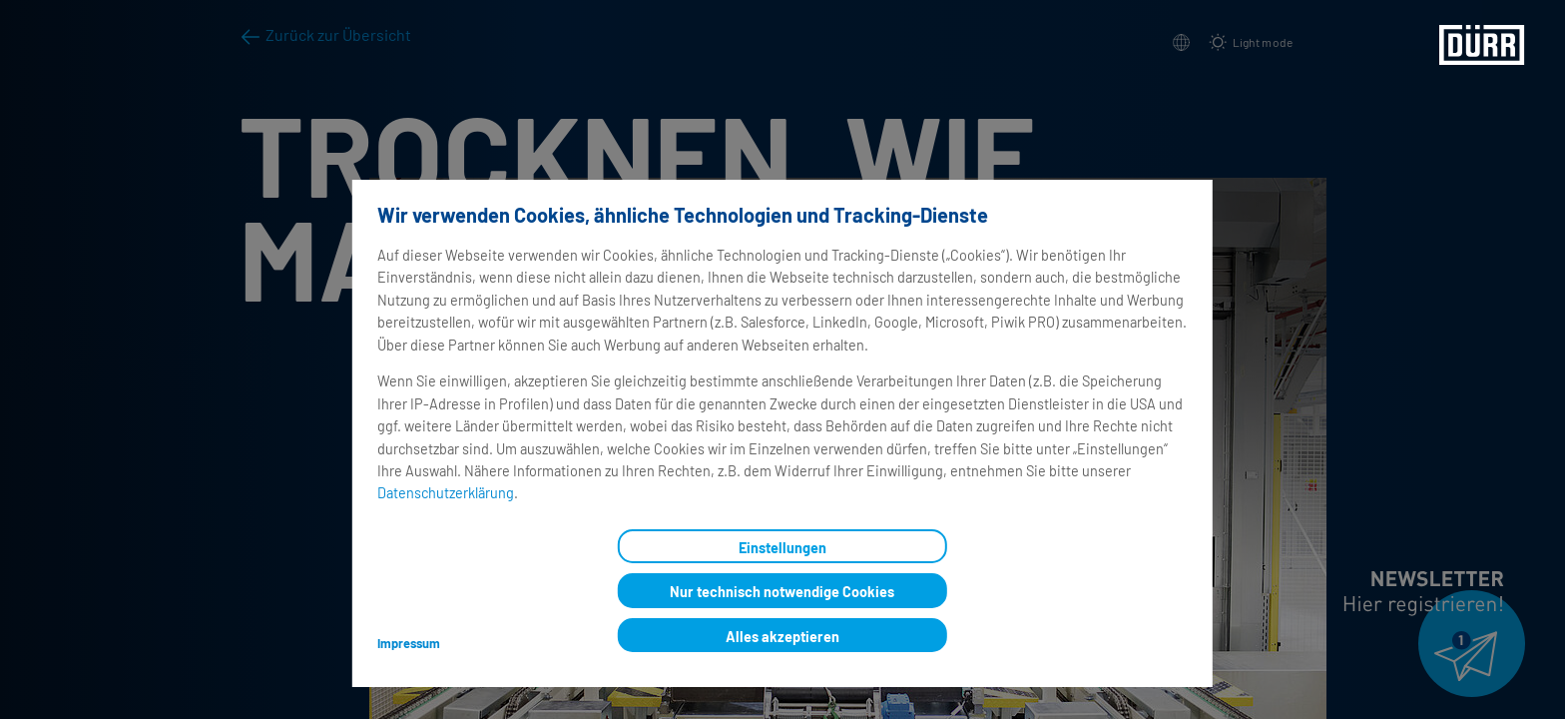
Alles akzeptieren (782, 636)
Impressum (408, 643)
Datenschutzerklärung (445, 492)
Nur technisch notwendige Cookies (782, 591)
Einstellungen (782, 547)
